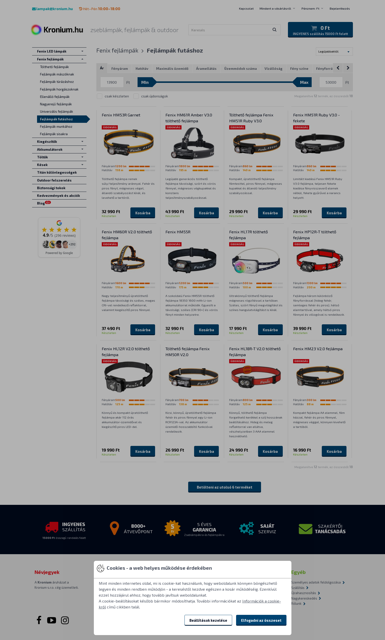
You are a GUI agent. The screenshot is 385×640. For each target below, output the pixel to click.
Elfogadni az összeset (261, 620)
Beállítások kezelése (208, 620)
